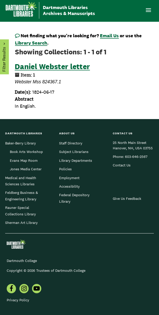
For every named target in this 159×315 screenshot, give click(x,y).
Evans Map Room (24, 160)
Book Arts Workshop (26, 151)
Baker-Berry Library (20, 143)
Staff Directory (70, 143)
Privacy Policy (18, 300)
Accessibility (69, 186)
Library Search (31, 43)
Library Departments (75, 160)
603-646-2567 (136, 156)
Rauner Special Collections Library (20, 210)
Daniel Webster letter (52, 66)
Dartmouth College (22, 260)
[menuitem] (11, 289)
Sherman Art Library (21, 222)
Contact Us (122, 165)
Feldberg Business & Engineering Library (21, 195)
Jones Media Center (26, 169)
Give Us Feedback (127, 198)
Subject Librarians (74, 151)
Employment (69, 177)
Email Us (109, 36)
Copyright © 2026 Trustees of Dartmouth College (46, 270)
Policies (65, 169)
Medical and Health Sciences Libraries (20, 180)
